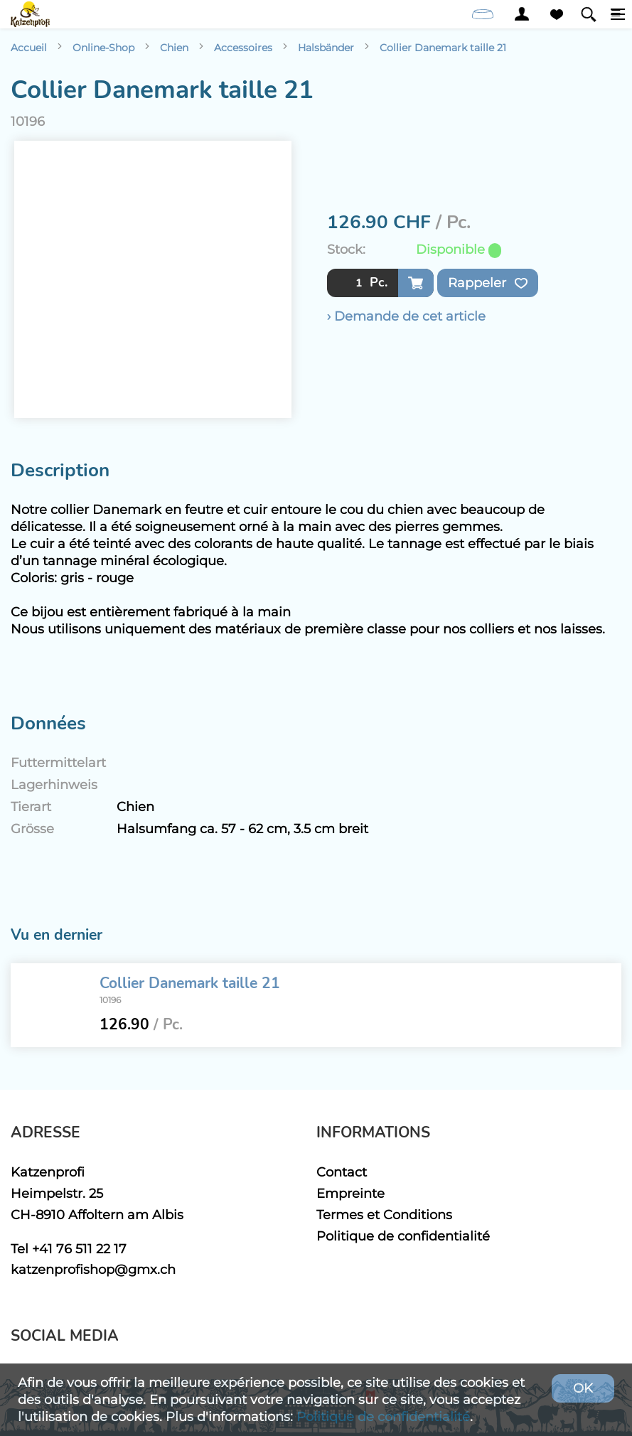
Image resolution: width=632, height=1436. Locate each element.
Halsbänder (326, 47)
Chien (174, 47)
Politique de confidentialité (403, 1235)
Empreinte (350, 1193)
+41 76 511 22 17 (79, 1248)
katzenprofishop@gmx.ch (93, 1269)
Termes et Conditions (384, 1214)
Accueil (29, 47)
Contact (341, 1171)
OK (583, 1388)
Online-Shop (103, 47)
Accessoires (243, 47)
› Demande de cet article (406, 316)
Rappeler (487, 283)
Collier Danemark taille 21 (443, 47)
